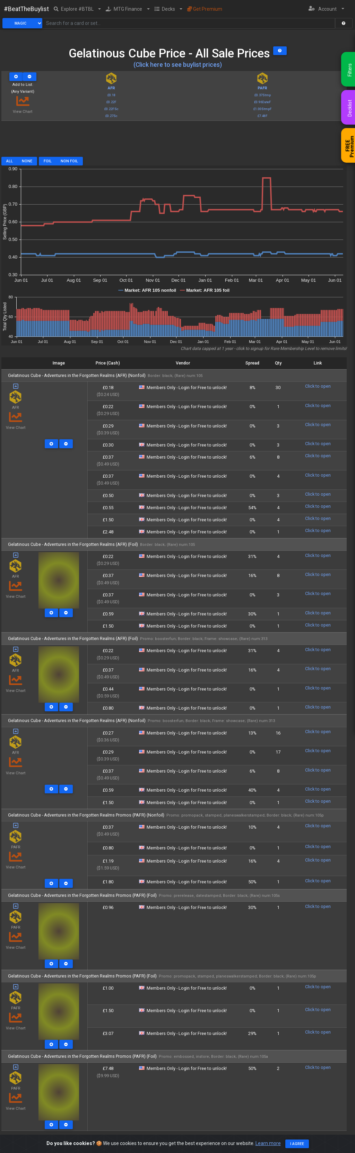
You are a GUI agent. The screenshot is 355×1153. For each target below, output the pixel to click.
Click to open (318, 386)
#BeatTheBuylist (26, 9)
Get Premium (204, 9)
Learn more (268, 1143)
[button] (77, 9)
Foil (48, 161)
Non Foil (69, 161)
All (9, 161)
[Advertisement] (174, 141)
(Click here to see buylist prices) (177, 64)
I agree (297, 1144)
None (27, 161)
